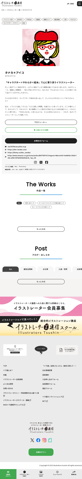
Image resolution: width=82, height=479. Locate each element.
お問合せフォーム (41, 141)
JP (68, 3)
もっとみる (41, 229)
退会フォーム (47, 388)
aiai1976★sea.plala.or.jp (15, 147)
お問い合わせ (8, 388)
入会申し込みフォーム (50, 379)
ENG (72, 3)
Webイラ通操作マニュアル (14, 405)
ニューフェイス (57, 472)
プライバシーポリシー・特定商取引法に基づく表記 (21, 394)
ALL (19, 203)
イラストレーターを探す (25, 473)
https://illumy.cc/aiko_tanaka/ (18, 153)
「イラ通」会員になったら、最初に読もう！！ (59, 366)
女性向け (19, 19)
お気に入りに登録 (41, 130)
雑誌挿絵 (57, 19)
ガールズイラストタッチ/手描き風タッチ (51, 203)
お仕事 (45, 269)
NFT (45, 401)
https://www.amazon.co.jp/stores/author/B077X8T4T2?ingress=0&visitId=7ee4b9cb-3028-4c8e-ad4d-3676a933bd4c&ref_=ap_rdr (40, 157)
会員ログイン (41, 452)
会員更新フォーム (48, 384)
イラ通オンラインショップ (53, 396)
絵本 (23, 23)
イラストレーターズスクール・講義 (17, 400)
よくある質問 (8, 384)
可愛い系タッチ (29, 203)
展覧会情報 (28, 269)
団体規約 (45, 375)
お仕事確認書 (47, 370)
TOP (5, 366)
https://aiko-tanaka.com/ (16, 150)
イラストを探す (41, 473)
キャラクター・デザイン (11, 23)
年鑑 (4, 375)
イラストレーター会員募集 (13, 379)
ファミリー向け (8, 19)
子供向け (29, 19)
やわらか (73, 19)
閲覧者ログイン (8, 473)
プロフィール (40, 122)
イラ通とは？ (8, 370)
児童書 (38, 19)
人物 (65, 19)
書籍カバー (47, 19)
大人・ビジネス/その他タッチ (41, 207)
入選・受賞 (63, 269)
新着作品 (73, 472)
